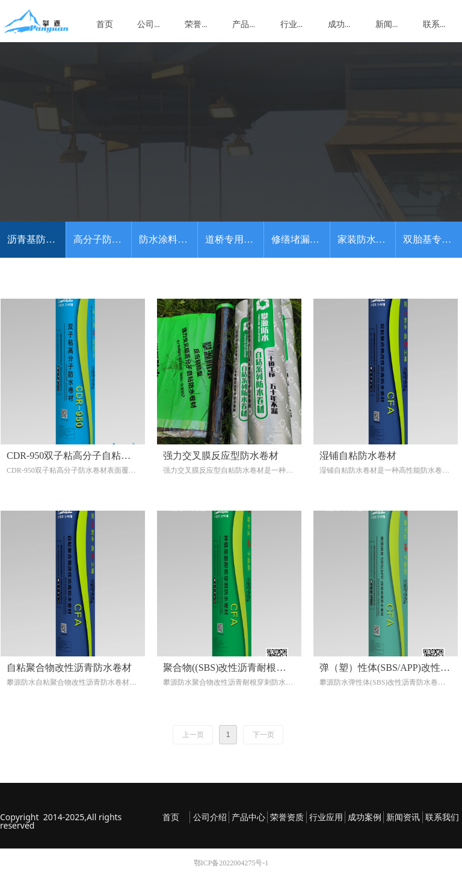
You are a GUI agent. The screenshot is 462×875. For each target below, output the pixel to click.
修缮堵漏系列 (300, 239)
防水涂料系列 (168, 239)
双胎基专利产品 (432, 239)
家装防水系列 (366, 239)
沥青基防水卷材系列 (36, 239)
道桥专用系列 (234, 239)
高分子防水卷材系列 (102, 239)
